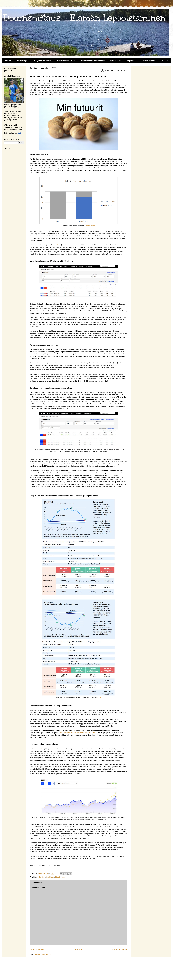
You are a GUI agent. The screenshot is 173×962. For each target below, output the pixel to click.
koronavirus (40, 749)
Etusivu (8, 61)
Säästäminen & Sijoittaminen (93, 61)
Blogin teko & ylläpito (43, 61)
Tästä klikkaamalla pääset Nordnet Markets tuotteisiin (78, 733)
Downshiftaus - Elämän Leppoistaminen (84, 18)
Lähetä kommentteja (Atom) (44, 954)
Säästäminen (60, 877)
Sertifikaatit (50, 877)
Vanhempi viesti (119, 949)
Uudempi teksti (37, 949)
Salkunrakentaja (90, 225)
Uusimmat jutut (23, 61)
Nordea (99, 697)
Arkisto (165, 61)
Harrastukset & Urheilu (66, 61)
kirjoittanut (57, 245)
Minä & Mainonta (149, 61)
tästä (19, 133)
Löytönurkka (132, 61)
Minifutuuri (41, 877)
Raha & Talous (116, 61)
